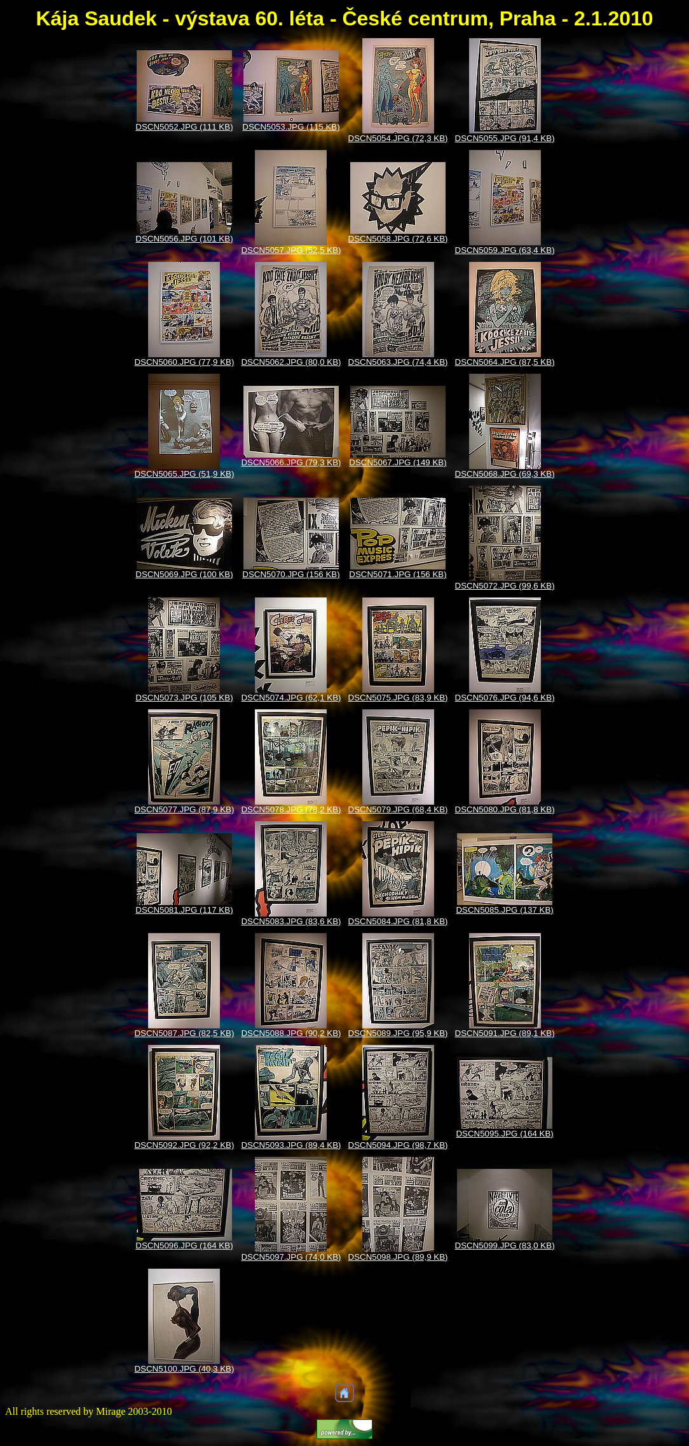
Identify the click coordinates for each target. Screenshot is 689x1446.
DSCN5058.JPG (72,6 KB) (398, 238)
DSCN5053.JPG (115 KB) (290, 127)
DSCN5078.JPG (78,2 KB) (291, 809)
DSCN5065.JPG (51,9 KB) (184, 474)
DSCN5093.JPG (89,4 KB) (291, 1145)
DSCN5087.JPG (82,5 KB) (184, 1033)
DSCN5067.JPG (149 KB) (397, 462)
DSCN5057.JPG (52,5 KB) (291, 250)
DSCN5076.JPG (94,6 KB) (505, 697)
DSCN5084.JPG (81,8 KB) (398, 921)
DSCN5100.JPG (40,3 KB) (184, 1369)
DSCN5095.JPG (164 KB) (504, 1133)
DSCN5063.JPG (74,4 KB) (398, 362)
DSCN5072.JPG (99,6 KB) (505, 585)
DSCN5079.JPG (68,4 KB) (398, 809)
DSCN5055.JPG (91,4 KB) (505, 138)
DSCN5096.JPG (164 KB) (184, 1245)
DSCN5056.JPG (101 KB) (184, 238)
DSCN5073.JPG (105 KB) (184, 697)
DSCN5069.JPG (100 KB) (184, 574)
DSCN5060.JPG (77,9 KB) (184, 362)
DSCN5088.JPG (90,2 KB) (291, 1033)
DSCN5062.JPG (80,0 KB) (291, 362)
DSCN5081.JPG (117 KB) (184, 910)
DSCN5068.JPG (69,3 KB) (505, 474)
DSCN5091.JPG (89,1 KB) (505, 1033)
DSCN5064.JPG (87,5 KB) (505, 362)
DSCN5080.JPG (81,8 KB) (505, 809)
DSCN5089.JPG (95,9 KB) (398, 1033)
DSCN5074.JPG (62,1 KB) (291, 697)
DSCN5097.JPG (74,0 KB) (291, 1257)
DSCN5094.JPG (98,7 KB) (398, 1145)
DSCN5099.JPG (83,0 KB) (505, 1245)
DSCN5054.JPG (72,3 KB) (398, 138)
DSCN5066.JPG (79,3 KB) (291, 462)
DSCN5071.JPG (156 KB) (397, 574)
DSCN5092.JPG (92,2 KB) (184, 1145)
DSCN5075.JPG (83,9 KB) (398, 697)
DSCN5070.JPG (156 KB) (290, 574)
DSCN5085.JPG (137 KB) (504, 910)
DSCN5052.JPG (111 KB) (184, 127)
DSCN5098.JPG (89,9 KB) (398, 1257)
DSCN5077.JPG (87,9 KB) (184, 809)
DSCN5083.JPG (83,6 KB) (291, 921)
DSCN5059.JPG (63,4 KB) (505, 250)
